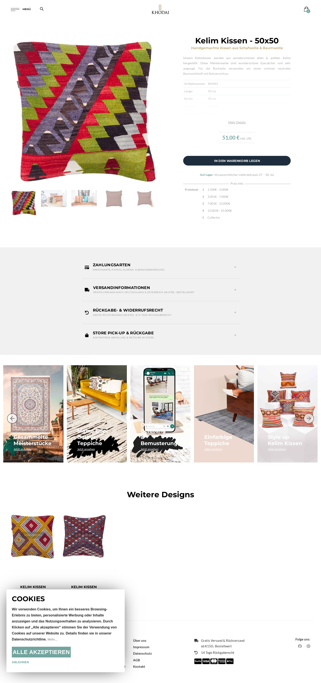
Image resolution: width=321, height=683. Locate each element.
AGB (136, 654)
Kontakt (139, 660)
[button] (160, 267)
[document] (65, 631)
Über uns (139, 634)
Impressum (141, 641)
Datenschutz (142, 647)
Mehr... (53, 639)
